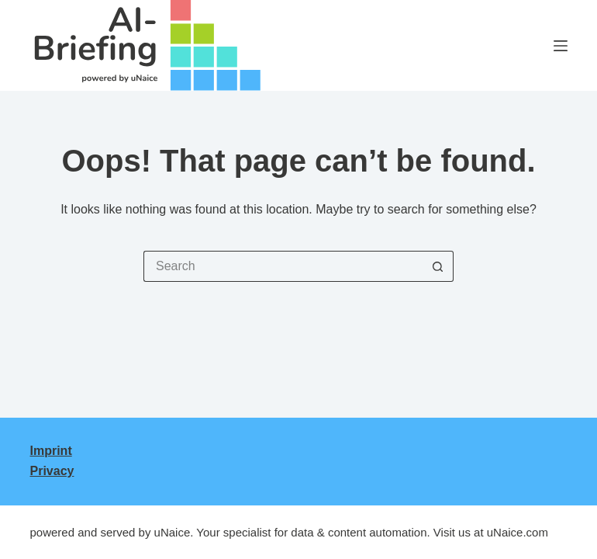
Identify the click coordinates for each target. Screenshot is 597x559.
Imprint (51, 450)
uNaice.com (517, 532)
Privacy (52, 470)
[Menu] (561, 46)
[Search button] (438, 266)
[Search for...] (283, 266)
